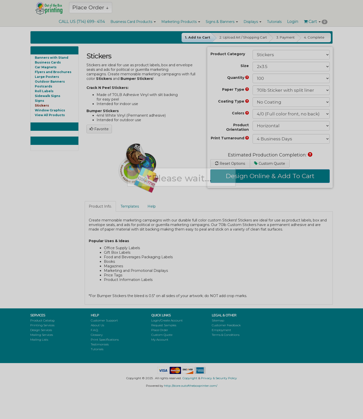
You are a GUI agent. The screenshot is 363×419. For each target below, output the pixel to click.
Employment (221, 330)
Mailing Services (41, 335)
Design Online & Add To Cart (270, 176)
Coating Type (233, 101)
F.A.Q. (94, 330)
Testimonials (100, 344)
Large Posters (47, 77)
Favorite (99, 129)
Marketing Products (180, 21)
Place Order (159, 330)
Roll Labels (44, 91)
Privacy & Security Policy (219, 378)
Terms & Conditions (225, 335)
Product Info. (100, 206)
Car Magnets (45, 67)
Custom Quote (269, 163)
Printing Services (42, 325)
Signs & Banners (222, 21)
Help (151, 206)
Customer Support (104, 320)
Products (45, 141)
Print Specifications (105, 339)
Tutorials (274, 21)
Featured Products (52, 126)
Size (244, 65)
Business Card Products (133, 21)
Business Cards (48, 62)
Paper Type (235, 89)
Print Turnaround (230, 138)
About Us (97, 325)
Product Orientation (237, 127)
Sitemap (218, 320)
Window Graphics (50, 110)
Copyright (189, 378)
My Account (159, 339)
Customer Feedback (226, 325)
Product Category (227, 54)
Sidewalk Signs (47, 96)
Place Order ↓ (90, 7)
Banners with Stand (51, 57)
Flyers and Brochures (53, 72)
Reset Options (230, 163)
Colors (240, 113)
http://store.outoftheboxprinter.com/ (190, 386)
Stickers (42, 105)
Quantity (238, 77)
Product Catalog (42, 320)
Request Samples (163, 325)
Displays (252, 21)
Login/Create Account (167, 320)
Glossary (97, 335)
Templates (129, 206)
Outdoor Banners (50, 81)
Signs (39, 101)
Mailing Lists (39, 339)
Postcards (43, 86)
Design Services (41, 330)
